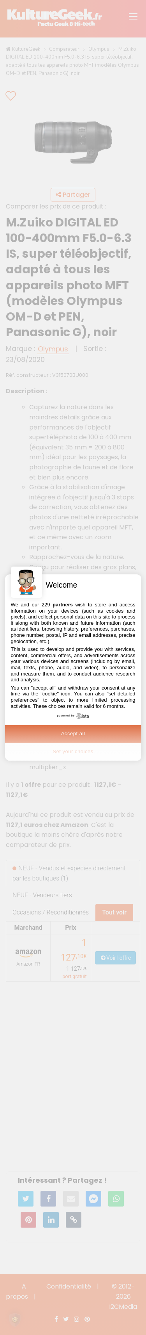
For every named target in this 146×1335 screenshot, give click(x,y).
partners (63, 605)
